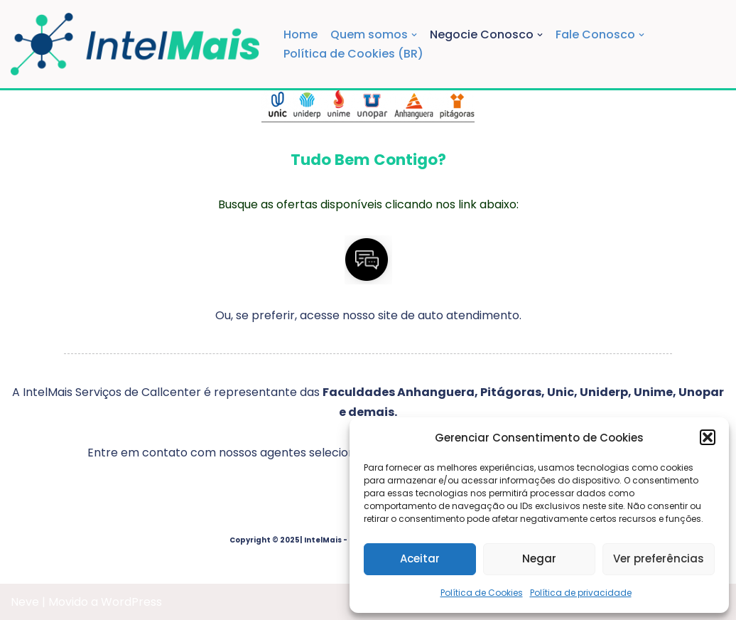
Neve (25, 602)
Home (300, 34)
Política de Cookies (481, 593)
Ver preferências (658, 558)
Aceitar (420, 558)
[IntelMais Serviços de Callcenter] (135, 44)
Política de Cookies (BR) (353, 54)
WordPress (131, 602)
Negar (539, 558)
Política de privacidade (581, 593)
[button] (707, 437)
